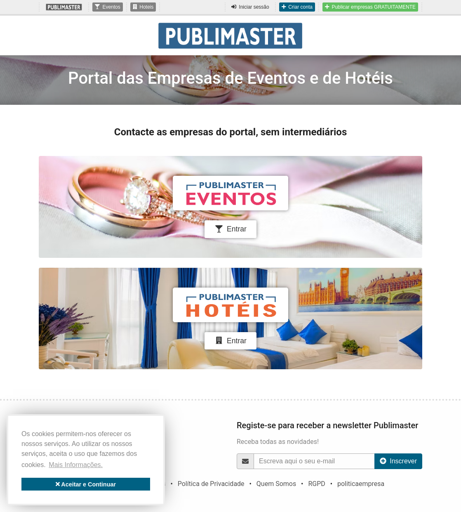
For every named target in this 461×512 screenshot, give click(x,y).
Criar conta (297, 7)
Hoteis (143, 7)
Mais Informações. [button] (76, 464)
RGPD (316, 484)
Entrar (230, 229)
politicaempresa (360, 484)
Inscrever (398, 461)
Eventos (107, 7)
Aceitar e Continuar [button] (86, 484)
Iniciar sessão (250, 7)
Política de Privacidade (211, 484)
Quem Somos (276, 484)
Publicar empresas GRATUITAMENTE (370, 7)
